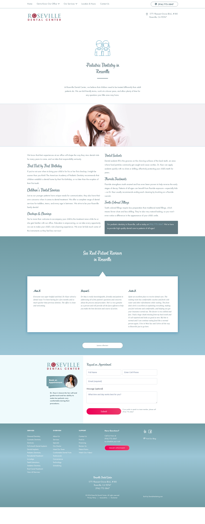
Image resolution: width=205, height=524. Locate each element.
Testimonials (57, 456)
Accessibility (103, 498)
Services (56, 439)
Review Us (83, 446)
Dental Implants (33, 449)
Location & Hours (88, 3)
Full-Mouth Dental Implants (37, 446)
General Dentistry (33, 436)
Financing (82, 443)
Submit (104, 411)
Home (29, 3)
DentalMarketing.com (156, 496)
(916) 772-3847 (164, 4)
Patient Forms (83, 449)
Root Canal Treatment (35, 469)
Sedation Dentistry (33, 465)
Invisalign (30, 459)
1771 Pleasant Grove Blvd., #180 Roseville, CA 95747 (163, 15)
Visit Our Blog (149, 438)
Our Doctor (57, 446)
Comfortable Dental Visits (62, 452)
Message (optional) (95, 388)
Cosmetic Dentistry (34, 439)
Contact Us (104, 3)
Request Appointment (117, 448)
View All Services (33, 472)
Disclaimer (114, 498)
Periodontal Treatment (35, 456)
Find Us (81, 439)
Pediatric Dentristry (34, 452)
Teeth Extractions (33, 462)
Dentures (30, 443)
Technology (57, 462)
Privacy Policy (91, 498)
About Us (56, 436)
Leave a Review (102, 345)
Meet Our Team (59, 449)
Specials (56, 443)
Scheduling (57, 465)
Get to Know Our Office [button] (47, 3)
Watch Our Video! (85, 452)
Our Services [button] (69, 3)
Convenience (58, 459)
